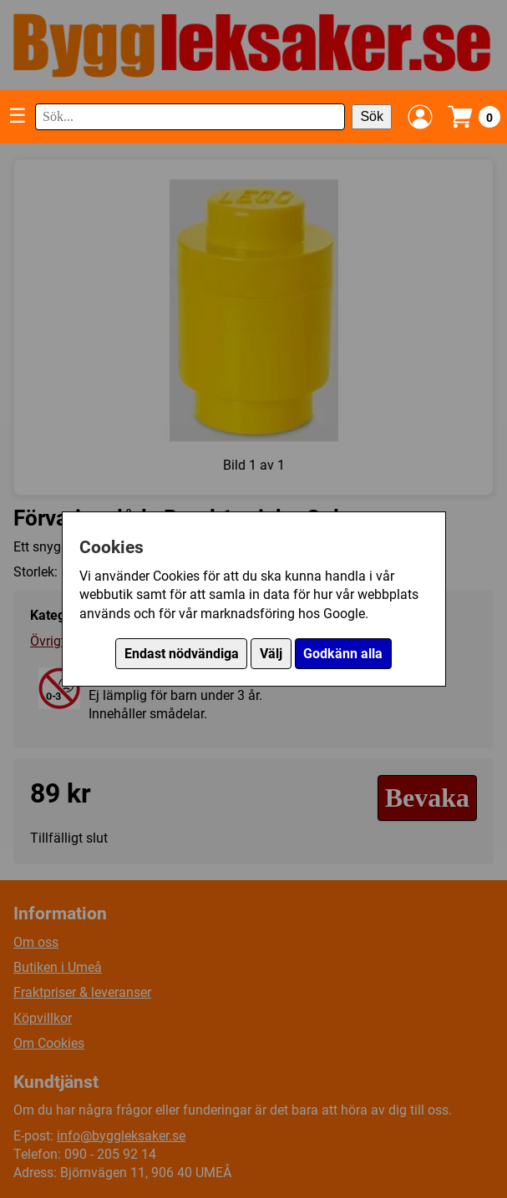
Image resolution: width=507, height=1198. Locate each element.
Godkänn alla (343, 654)
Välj (271, 654)
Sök (371, 116)
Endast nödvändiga (181, 654)
